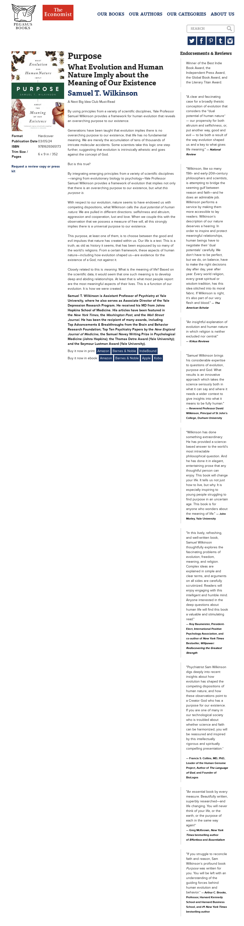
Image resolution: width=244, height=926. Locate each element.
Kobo (158, 358)
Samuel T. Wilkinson (103, 93)
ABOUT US (222, 14)
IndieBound (147, 351)
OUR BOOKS (110, 14)
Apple (146, 358)
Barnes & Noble (124, 351)
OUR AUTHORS (145, 14)
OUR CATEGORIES (186, 14)
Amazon (103, 351)
